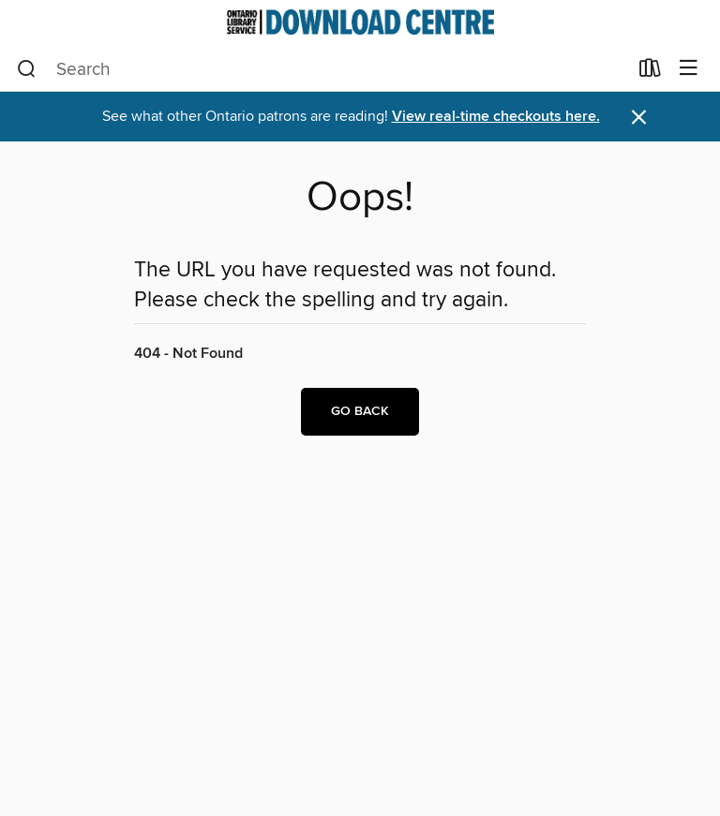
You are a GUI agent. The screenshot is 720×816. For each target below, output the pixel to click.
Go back (360, 411)
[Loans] (650, 72)
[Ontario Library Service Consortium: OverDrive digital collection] (360, 22)
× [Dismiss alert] (639, 117)
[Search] (26, 69)
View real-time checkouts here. (496, 116)
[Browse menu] (688, 69)
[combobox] (322, 69)
